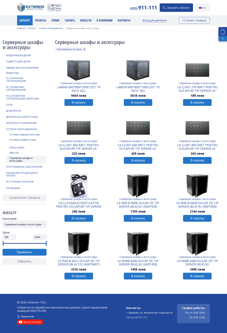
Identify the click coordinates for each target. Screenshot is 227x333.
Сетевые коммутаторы (22, 139)
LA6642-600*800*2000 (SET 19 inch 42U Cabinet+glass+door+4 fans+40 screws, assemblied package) (78, 88)
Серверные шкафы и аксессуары (21, 159)
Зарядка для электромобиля (22, 67)
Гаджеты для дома (18, 61)
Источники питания (19, 181)
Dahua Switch (16, 147)
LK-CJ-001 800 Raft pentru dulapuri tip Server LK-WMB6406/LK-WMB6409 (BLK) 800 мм (197, 146)
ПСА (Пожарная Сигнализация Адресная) (22, 97)
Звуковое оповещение (21, 122)
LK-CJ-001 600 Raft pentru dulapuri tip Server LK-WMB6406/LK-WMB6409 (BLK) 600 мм (138, 146)
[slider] (46, 243)
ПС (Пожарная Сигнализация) (16, 88)
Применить (24, 252)
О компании (104, 20)
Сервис (55, 20)
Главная (21, 28)
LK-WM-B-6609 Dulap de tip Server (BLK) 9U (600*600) (197, 204)
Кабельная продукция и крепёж (22, 174)
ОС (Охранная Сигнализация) (16, 79)
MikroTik (14, 152)
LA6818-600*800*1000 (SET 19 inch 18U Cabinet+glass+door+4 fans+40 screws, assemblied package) (138, 88)
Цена (6, 232)
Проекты (40, 20)
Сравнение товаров (24, 197)
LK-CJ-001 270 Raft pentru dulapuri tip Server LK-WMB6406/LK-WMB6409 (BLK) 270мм (197, 88)
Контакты (124, 20)
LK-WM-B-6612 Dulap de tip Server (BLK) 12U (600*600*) (79, 262)
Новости (85, 20)
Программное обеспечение (24, 166)
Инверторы (12, 72)
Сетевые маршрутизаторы (24, 134)
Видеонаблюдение (18, 55)
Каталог (25, 20)
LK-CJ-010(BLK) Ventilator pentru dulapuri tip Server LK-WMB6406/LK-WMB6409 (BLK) (78, 204)
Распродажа (13, 188)
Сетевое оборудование (51, 28)
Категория (9, 218)
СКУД (9, 104)
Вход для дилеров (155, 20)
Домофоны (13, 110)
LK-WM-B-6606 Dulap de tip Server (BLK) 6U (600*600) (138, 204)
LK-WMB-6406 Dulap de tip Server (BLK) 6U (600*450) (137, 262)
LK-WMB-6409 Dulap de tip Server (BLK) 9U (197, 262)
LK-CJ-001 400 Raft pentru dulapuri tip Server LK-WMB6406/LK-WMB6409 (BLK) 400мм (78, 146)
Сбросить (24, 261)
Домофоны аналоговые (22, 116)
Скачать (70, 20)
